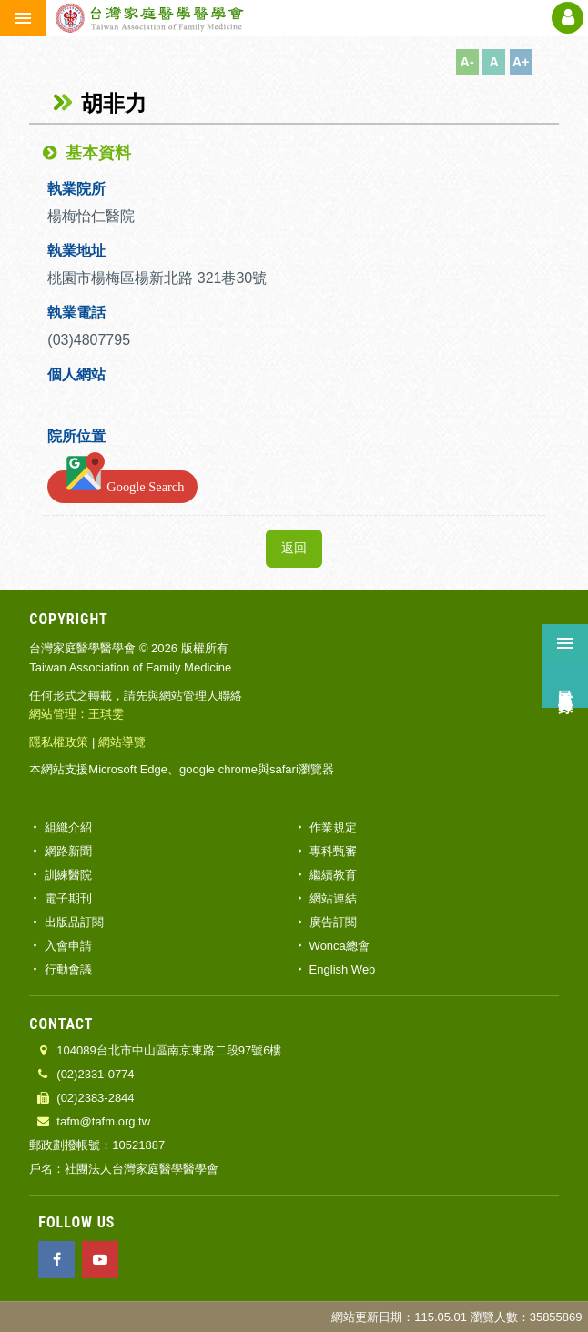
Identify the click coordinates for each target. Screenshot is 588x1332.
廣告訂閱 (333, 922)
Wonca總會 (339, 946)
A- (467, 62)
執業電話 (76, 312)
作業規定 (333, 827)
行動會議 (68, 969)
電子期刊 (68, 898)
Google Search (122, 483)
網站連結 (333, 898)
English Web (342, 969)
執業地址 (76, 250)
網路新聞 (68, 851)
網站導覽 (122, 742)
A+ (521, 62)
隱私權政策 (58, 742)
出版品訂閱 (74, 922)
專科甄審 (333, 851)
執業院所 (76, 189)
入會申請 (68, 946)
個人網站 (76, 374)
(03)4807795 (90, 340)
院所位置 (76, 436)
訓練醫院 (68, 875)
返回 (294, 548)
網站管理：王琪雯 (76, 714)
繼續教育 (333, 875)
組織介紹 (68, 827)
